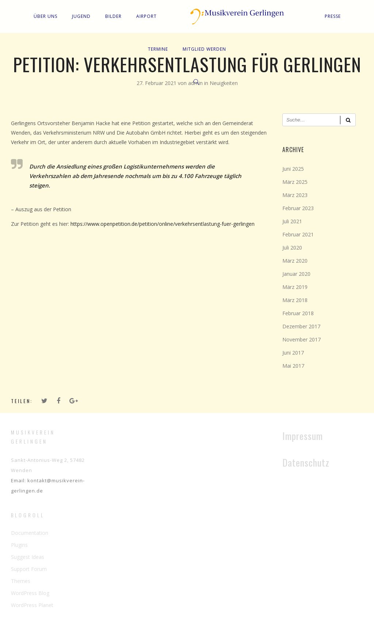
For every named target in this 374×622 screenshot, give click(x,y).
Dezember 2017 (301, 326)
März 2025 (295, 181)
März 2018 (295, 300)
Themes (20, 580)
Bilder (113, 16)
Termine (158, 49)
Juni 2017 (293, 352)
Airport (146, 16)
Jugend (81, 16)
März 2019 (295, 286)
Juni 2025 (293, 168)
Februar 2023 (298, 208)
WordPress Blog (30, 593)
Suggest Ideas (27, 556)
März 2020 (295, 260)
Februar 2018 (298, 313)
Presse (333, 16)
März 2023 (295, 195)
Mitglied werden (204, 49)
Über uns (45, 16)
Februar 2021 (298, 234)
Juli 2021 (292, 221)
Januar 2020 (296, 273)
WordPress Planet (32, 605)
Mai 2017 (293, 365)
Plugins (19, 544)
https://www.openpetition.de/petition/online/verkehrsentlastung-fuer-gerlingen (162, 223)
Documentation (29, 532)
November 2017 (301, 339)
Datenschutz (305, 462)
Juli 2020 (292, 247)
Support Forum (29, 568)
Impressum (302, 436)
